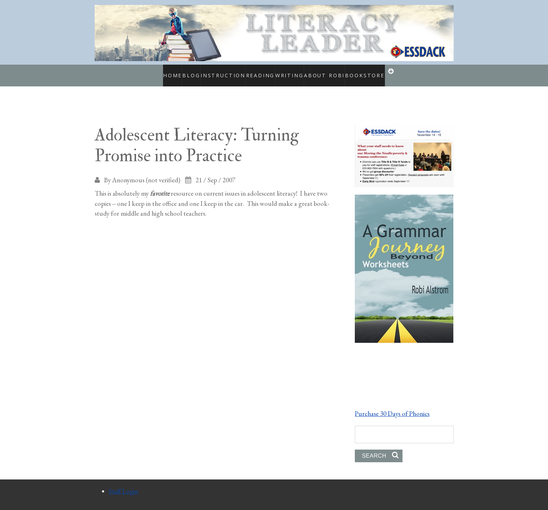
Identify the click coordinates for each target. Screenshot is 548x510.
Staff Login (123, 483)
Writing (295, 71)
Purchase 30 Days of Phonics (392, 405)
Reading (256, 71)
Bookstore (375, 71)
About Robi (337, 71)
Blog (179, 71)
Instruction (211, 71)
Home (157, 71)
